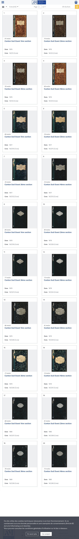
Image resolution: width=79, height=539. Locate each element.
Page (35, 7)
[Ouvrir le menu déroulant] (3, 2)
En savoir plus (32, 534)
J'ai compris (46, 534)
